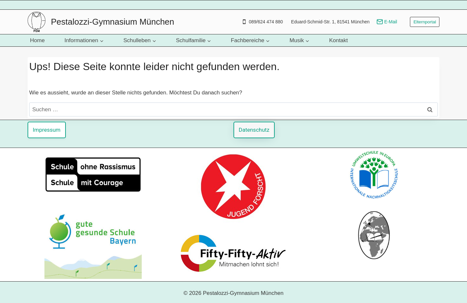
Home (37, 40)
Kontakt (338, 40)
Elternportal (424, 21)
